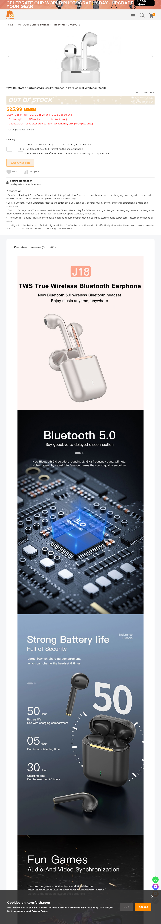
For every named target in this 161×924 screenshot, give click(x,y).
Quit (126, 907)
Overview (20, 273)
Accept (143, 907)
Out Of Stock (20, 189)
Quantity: (11, 166)
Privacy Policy (39, 911)
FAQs (52, 273)
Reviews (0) (38, 273)
